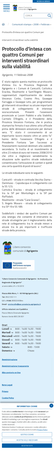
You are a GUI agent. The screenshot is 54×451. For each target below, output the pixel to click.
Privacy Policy (42, 429)
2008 (36, 24)
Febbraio (45, 24)
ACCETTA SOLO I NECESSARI (27, 440)
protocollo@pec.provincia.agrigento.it (24, 304)
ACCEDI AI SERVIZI (43, 1)
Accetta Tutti (27, 445)
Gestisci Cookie (27, 434)
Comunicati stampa (21, 24)
